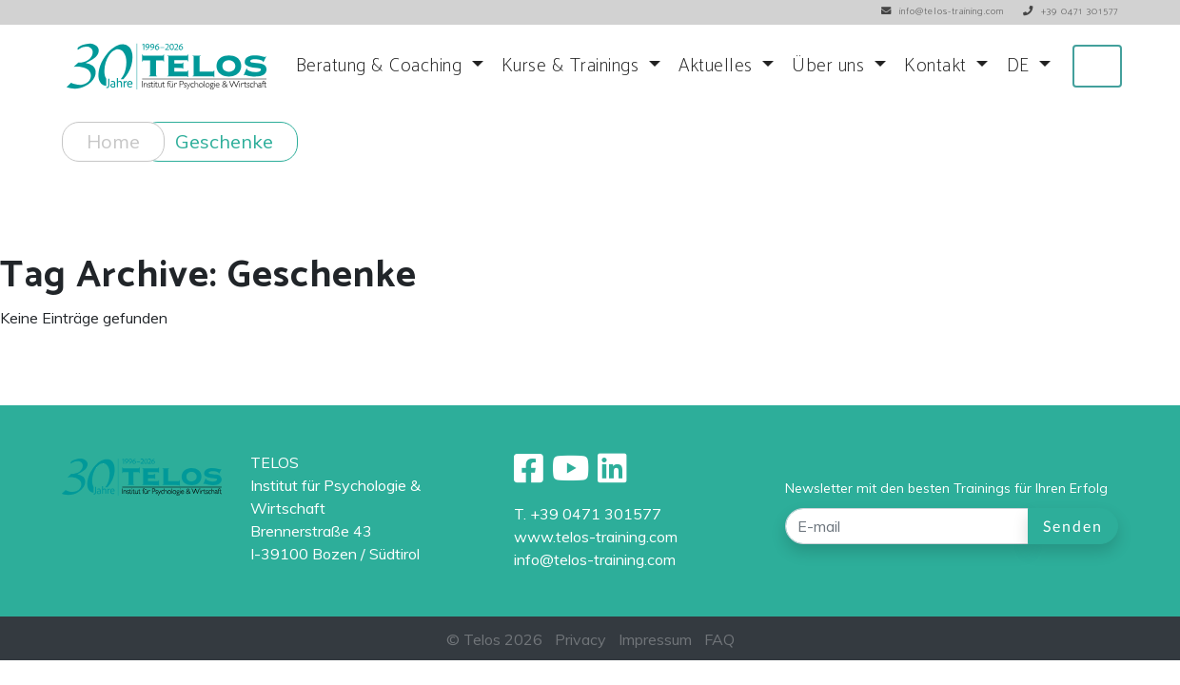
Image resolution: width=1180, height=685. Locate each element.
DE (1021, 66)
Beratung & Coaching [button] (381, 66)
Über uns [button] (831, 66)
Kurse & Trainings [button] (573, 66)
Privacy (580, 639)
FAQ (719, 639)
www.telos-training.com (596, 536)
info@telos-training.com (595, 559)
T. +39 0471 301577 (587, 513)
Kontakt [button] (938, 66)
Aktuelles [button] (717, 66)
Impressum (655, 639)
